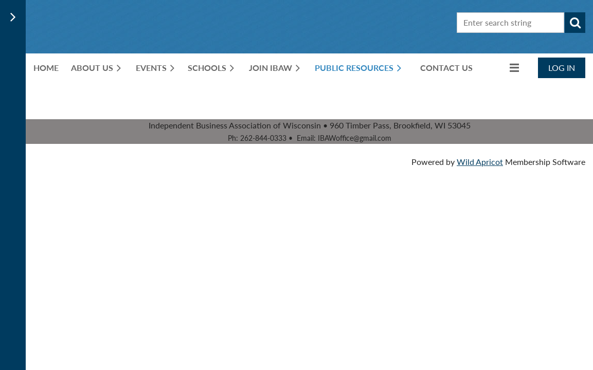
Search (575, 22)
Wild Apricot (480, 161)
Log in (561, 67)
